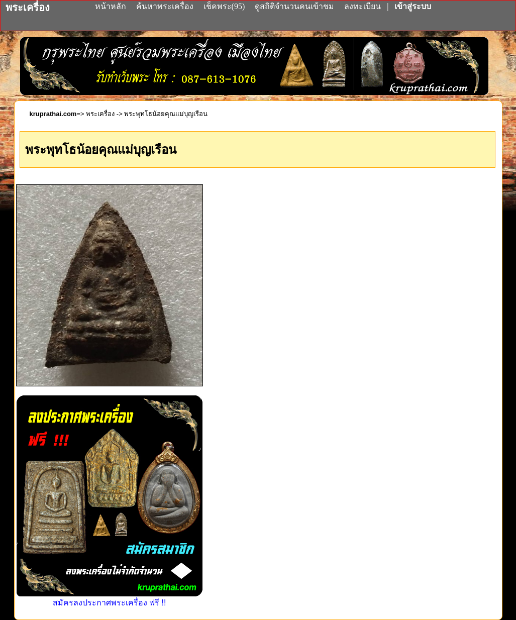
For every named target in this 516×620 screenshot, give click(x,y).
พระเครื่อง (100, 114)
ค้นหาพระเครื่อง (165, 6)
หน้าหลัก (111, 6)
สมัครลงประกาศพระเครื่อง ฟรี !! (109, 598)
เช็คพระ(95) (224, 6)
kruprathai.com (53, 114)
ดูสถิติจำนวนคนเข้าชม (294, 6)
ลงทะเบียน (363, 6)
